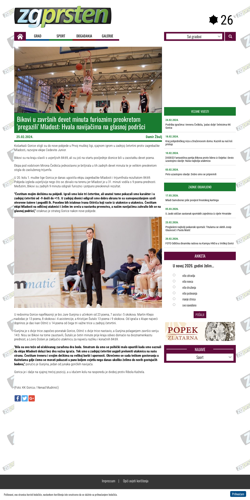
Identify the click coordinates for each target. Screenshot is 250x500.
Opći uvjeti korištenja (135, 480)
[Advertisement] (88, 432)
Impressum (108, 480)
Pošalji (200, 314)
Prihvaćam (238, 494)
